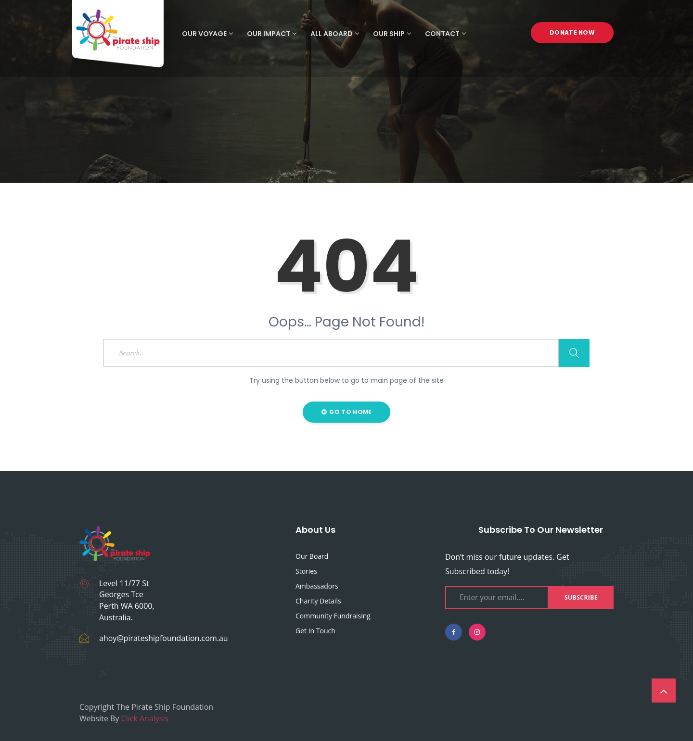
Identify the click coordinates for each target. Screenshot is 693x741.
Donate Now (572, 33)
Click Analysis (145, 718)
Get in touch (315, 630)
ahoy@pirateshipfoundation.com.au (163, 638)
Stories (306, 571)
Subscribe (581, 597)
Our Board (311, 556)
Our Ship (392, 33)
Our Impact (271, 33)
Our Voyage (207, 33)
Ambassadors (316, 585)
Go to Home (346, 412)
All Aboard (334, 33)
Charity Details (318, 600)
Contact (445, 33)
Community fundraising (333, 615)
